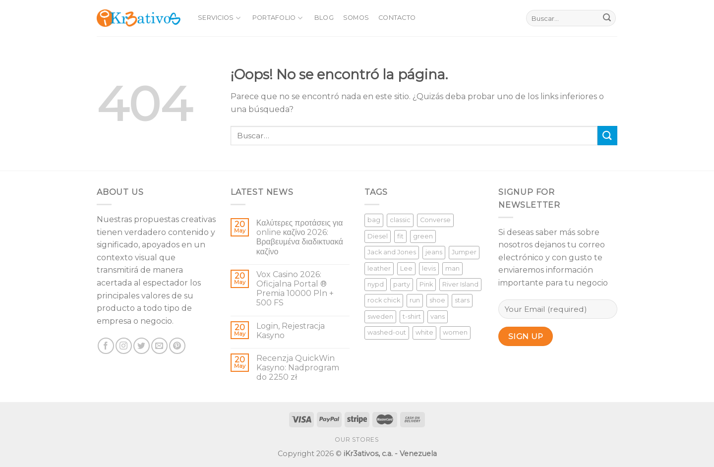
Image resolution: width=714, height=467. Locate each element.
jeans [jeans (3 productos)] (433, 252)
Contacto (397, 17)
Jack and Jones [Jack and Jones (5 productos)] (391, 252)
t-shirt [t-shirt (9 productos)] (412, 316)
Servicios (219, 18)
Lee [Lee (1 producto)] (406, 268)
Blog (324, 17)
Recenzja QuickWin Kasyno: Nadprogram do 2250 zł (297, 367)
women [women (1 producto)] (455, 332)
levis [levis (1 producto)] (429, 268)
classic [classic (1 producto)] (400, 220)
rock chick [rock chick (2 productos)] (383, 300)
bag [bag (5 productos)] (373, 220)
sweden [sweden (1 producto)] (380, 316)
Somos (356, 17)
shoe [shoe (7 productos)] (437, 300)
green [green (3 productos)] (423, 236)
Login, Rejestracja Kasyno (290, 330)
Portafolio (277, 18)
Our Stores (357, 439)
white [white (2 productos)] (424, 332)
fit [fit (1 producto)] (400, 236)
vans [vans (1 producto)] (437, 316)
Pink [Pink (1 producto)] (426, 284)
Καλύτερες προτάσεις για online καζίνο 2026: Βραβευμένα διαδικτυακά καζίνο (299, 237)
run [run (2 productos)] (415, 300)
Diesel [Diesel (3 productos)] (377, 236)
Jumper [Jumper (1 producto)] (464, 252)
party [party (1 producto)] (401, 284)
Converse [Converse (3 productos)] (435, 220)
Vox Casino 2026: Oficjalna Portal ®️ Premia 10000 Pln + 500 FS (295, 289)
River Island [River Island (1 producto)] (460, 284)
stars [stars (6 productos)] (462, 300)
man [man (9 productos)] (452, 268)
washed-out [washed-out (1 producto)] (386, 332)
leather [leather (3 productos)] (379, 268)
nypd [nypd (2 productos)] (375, 284)
